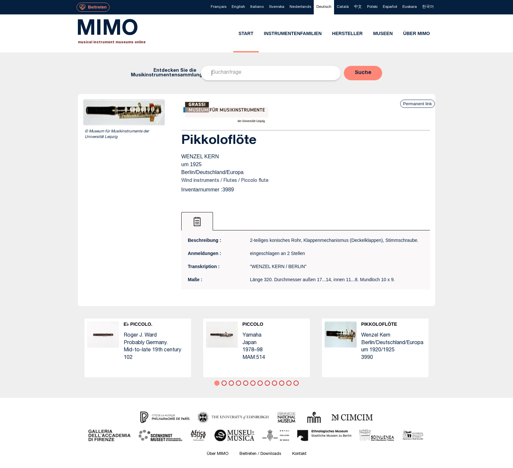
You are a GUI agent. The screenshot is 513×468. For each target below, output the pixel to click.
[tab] (197, 221)
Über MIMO (217, 454)
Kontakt (299, 454)
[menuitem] (218, 7)
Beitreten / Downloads (260, 454)
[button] (363, 73)
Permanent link (417, 103)
